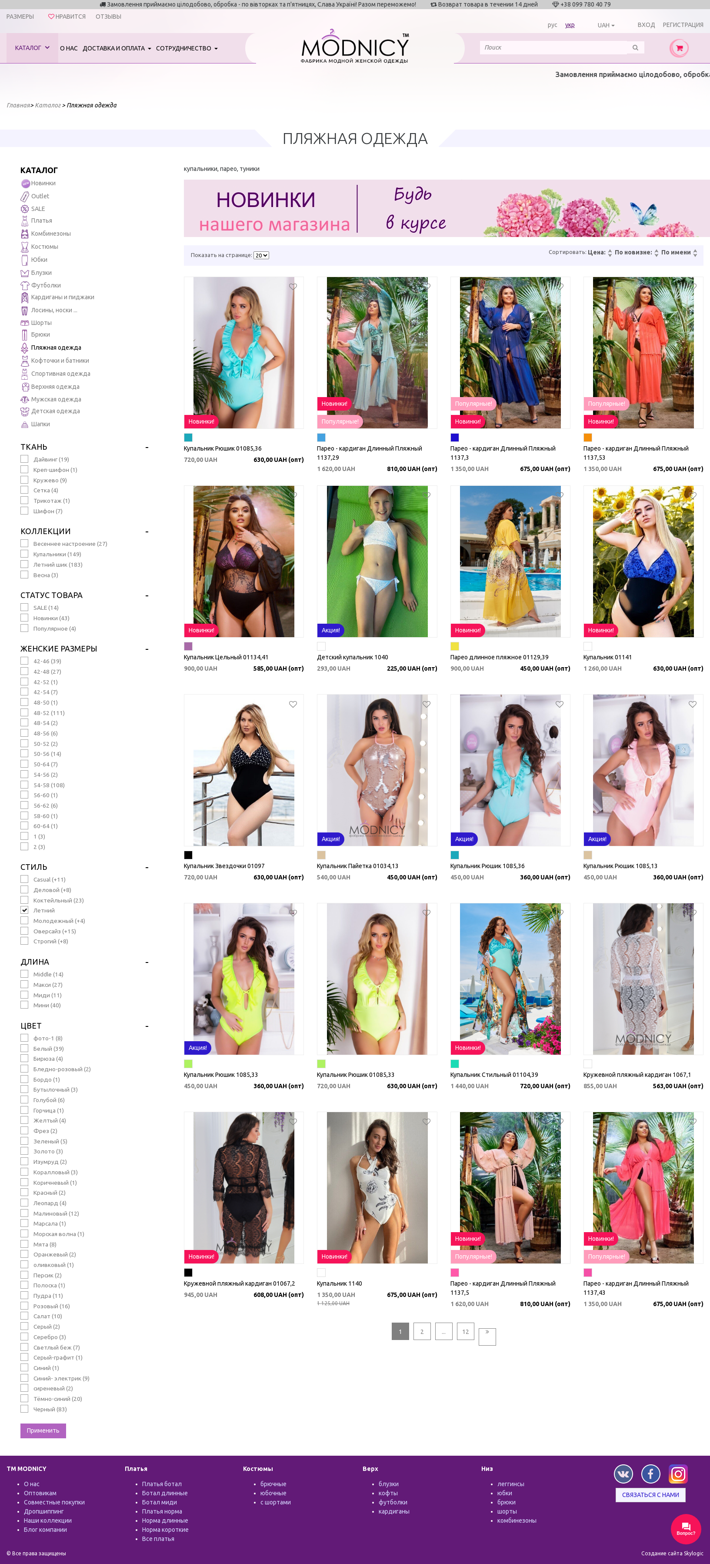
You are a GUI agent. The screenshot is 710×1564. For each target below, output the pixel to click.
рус (552, 24)
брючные (273, 1483)
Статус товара (51, 595)
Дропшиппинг (44, 1511)
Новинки (38, 183)
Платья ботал (162, 1483)
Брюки (35, 335)
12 (465, 1331)
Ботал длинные (165, 1493)
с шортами (275, 1502)
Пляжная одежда (50, 348)
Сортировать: (568, 252)
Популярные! (340, 421)
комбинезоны (517, 1520)
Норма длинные (165, 1520)
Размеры (20, 16)
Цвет (31, 1025)
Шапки (35, 424)
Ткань (33, 446)
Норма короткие (165, 1529)
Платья (36, 221)
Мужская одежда (50, 399)
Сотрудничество (184, 48)
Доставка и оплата (114, 48)
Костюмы (39, 247)
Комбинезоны (45, 234)
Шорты (36, 322)
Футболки (40, 285)
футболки (393, 1502)
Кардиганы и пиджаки (57, 297)
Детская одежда (50, 411)
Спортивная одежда (55, 374)
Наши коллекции (48, 1520)
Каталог (32, 47)
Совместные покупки (54, 1502)
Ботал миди (159, 1502)
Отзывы (108, 16)
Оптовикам (40, 1493)
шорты (507, 1511)
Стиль (33, 866)
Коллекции (45, 531)
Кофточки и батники (54, 361)
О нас (69, 48)
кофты (388, 1493)
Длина (34, 961)
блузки (389, 1483)
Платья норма (162, 1511)
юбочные (273, 1493)
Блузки (36, 273)
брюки (506, 1502)
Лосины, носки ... (48, 310)
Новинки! (201, 421)
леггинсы (510, 1483)
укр (570, 24)
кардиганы (394, 1511)
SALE (32, 209)
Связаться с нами (650, 1494)
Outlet (34, 196)
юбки (504, 1493)
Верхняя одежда (50, 387)
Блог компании (45, 1529)
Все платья (158, 1538)
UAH (604, 25)
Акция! (331, 630)
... (444, 1331)
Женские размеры (58, 648)
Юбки (33, 260)
